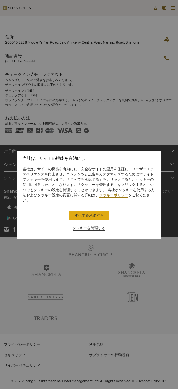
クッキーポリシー (113, 195)
